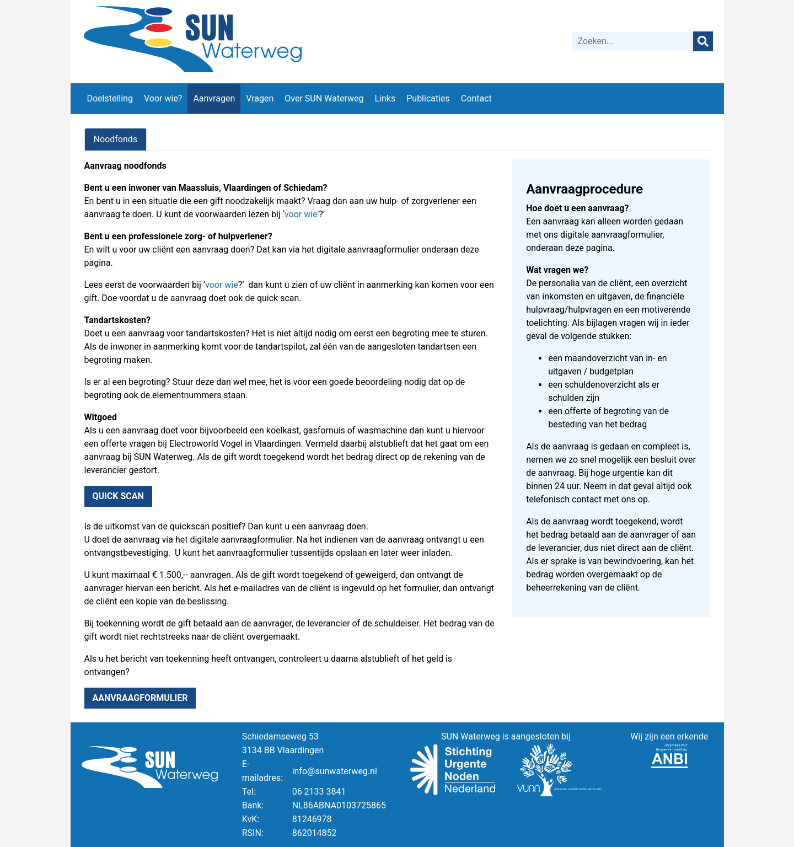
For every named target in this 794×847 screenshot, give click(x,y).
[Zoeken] (633, 41)
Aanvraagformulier (140, 698)
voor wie (301, 214)
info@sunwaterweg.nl (334, 771)
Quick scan (118, 496)
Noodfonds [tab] (116, 139)
